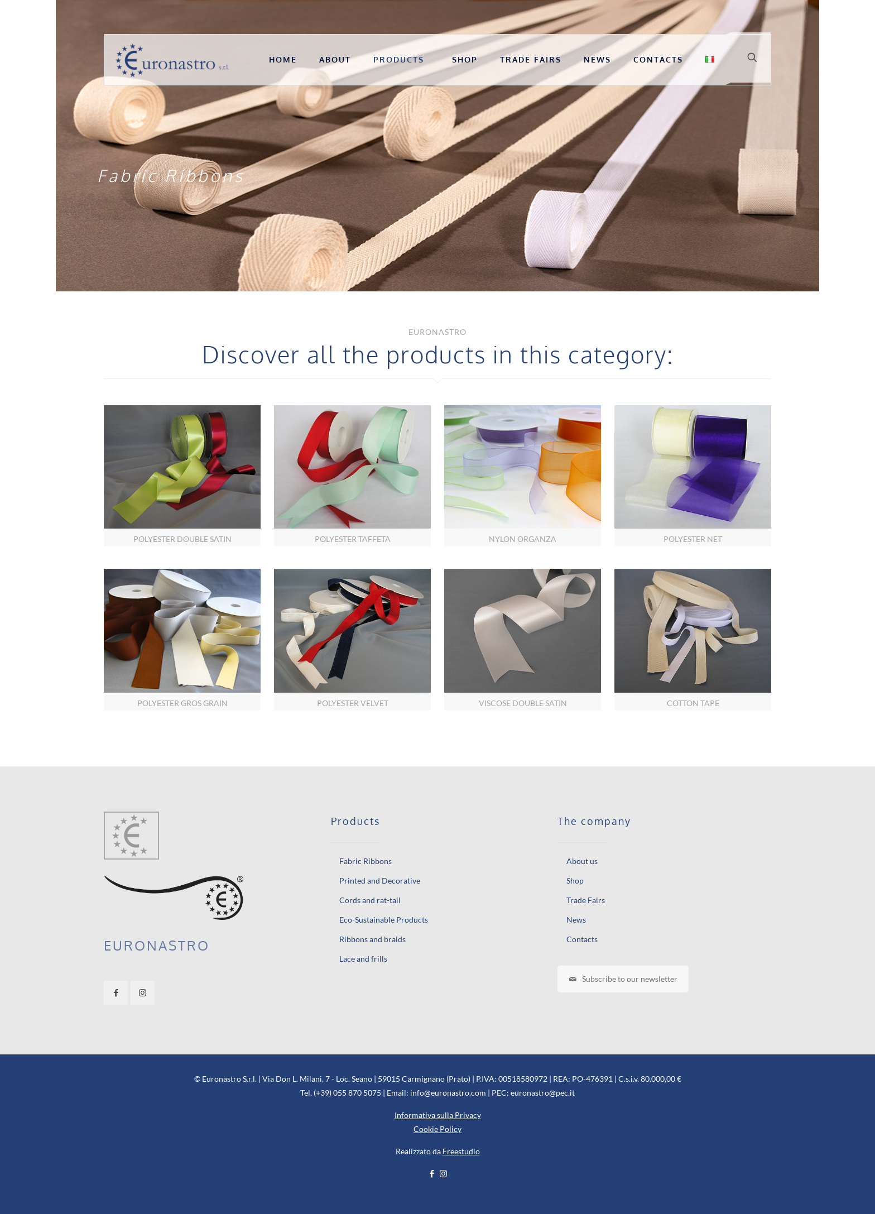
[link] (182, 475)
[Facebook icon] (431, 1173)
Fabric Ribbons (365, 861)
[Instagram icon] (443, 1173)
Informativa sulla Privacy (438, 1115)
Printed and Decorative (379, 880)
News (576, 919)
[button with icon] (116, 993)
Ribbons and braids (372, 939)
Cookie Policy (437, 1129)
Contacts (582, 939)
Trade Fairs (585, 900)
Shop (575, 880)
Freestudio (461, 1151)
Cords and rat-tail (370, 900)
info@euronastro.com (448, 1092)
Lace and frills (363, 958)
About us (582, 861)
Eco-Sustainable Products (383, 919)
